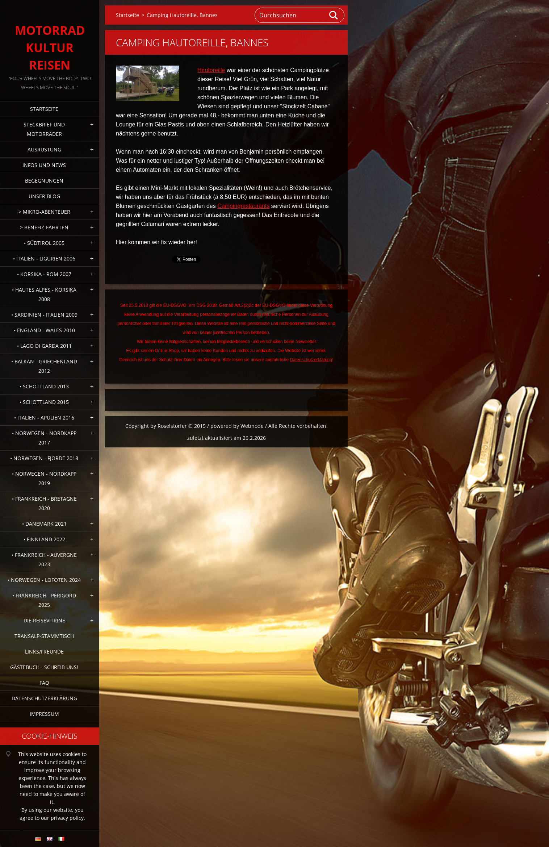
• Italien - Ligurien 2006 (44, 258)
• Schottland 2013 (44, 386)
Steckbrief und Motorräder (44, 129)
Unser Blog (44, 196)
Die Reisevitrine (44, 620)
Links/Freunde (44, 651)
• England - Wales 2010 (44, 330)
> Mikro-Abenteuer (44, 211)
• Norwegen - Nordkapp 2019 (44, 478)
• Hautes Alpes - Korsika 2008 (44, 294)
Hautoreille (211, 70)
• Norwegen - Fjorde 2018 (44, 458)
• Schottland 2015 (44, 402)
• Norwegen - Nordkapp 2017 (44, 438)
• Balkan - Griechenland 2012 (44, 366)
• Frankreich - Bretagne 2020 (44, 503)
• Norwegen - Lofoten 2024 (44, 579)
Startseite (44, 108)
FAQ (44, 682)
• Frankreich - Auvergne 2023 (44, 559)
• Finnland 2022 (44, 539)
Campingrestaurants (243, 206)
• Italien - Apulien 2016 (44, 417)
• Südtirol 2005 (44, 242)
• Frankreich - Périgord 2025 (44, 600)
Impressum (44, 713)
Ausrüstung (44, 149)
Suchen (334, 15)
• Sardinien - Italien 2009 (44, 314)
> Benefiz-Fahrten (44, 227)
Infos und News (44, 165)
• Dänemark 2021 (44, 523)
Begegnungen (44, 180)
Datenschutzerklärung (44, 698)
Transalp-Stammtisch (44, 636)
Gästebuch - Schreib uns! (44, 667)
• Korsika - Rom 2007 (44, 274)
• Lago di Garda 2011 (44, 345)
